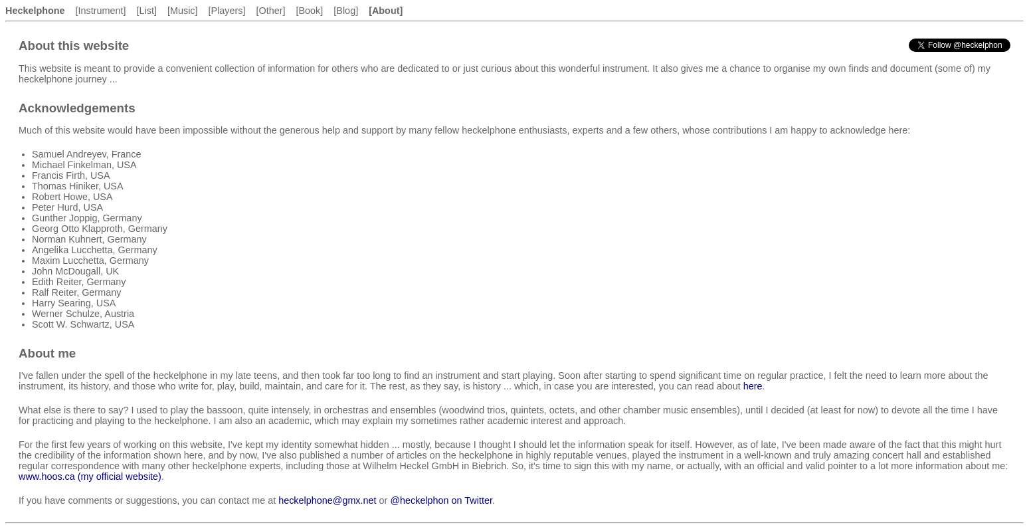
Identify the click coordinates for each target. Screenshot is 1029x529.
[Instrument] (101, 10)
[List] (147, 10)
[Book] (310, 10)
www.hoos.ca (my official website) (90, 476)
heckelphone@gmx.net (327, 500)
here (753, 386)
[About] (386, 10)
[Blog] (345, 10)
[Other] (271, 10)
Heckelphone (35, 10)
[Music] (182, 10)
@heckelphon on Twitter (441, 500)
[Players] (227, 10)
